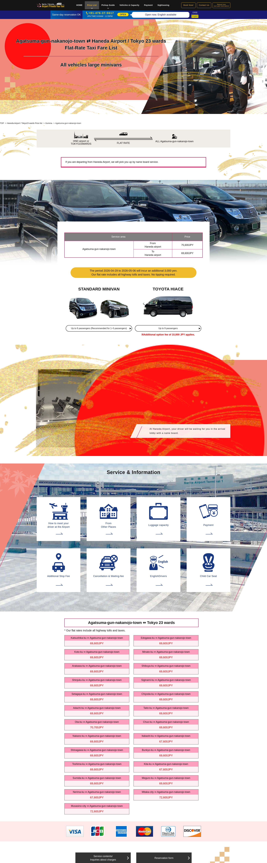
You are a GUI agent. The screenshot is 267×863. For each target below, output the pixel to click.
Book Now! (188, 5)
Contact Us (204, 5)
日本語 (194, 12)
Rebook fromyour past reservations (221, 5)
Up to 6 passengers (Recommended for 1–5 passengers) (99, 328)
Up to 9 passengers (168, 328)
